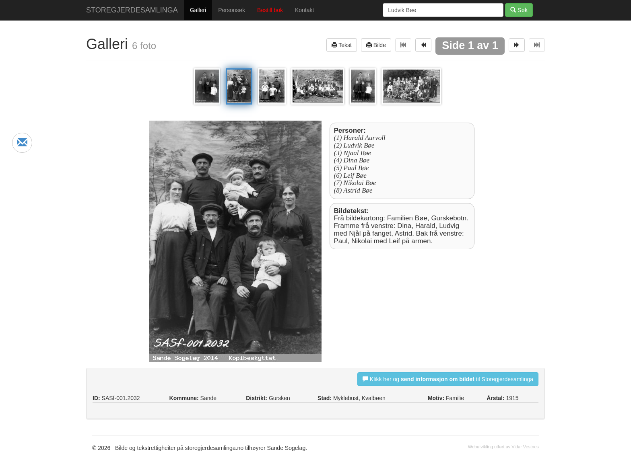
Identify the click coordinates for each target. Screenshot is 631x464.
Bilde (376, 44)
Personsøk (231, 10)
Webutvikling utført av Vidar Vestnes (503, 446)
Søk (519, 9)
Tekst (342, 44)
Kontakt (304, 10)
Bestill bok (270, 10)
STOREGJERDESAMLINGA (132, 10)
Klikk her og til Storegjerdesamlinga (448, 379)
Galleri (198, 10)
